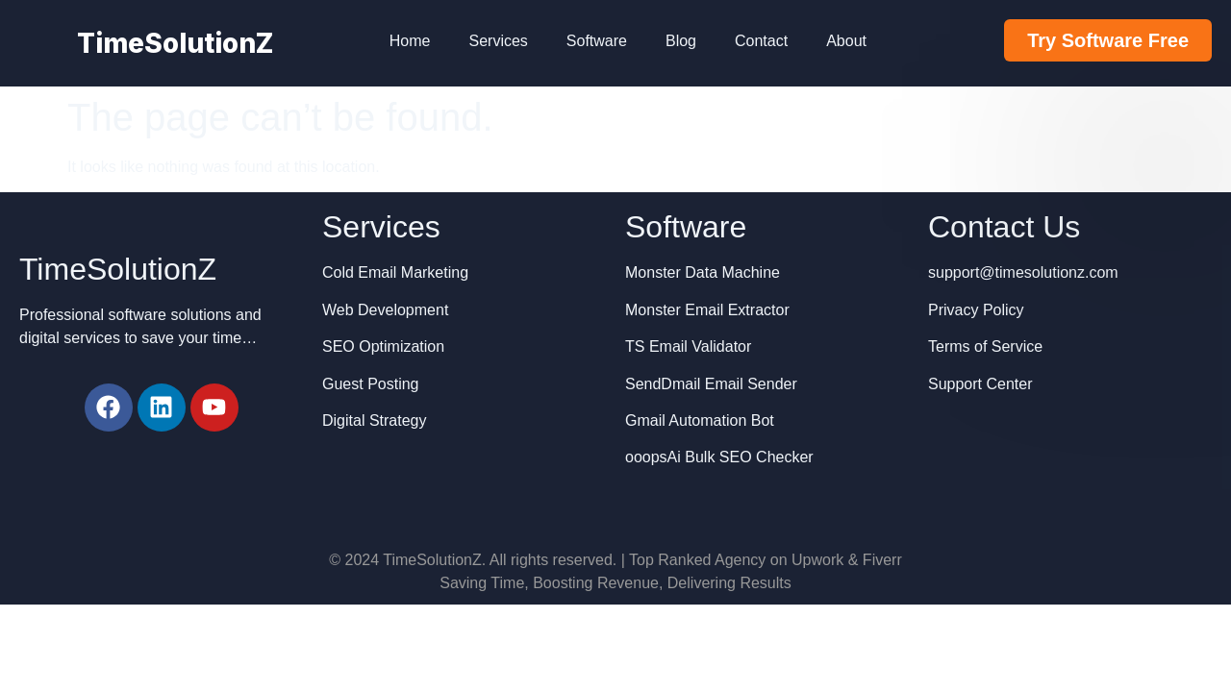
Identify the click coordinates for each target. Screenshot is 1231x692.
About (846, 41)
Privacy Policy (976, 310)
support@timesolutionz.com (1023, 272)
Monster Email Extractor (707, 310)
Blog (681, 41)
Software (596, 41)
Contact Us (1004, 227)
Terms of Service (985, 346)
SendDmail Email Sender (711, 384)
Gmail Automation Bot (699, 420)
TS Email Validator (688, 346)
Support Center (980, 384)
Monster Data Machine (702, 272)
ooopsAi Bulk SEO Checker (719, 457)
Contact (761, 41)
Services (497, 41)
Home (410, 41)
